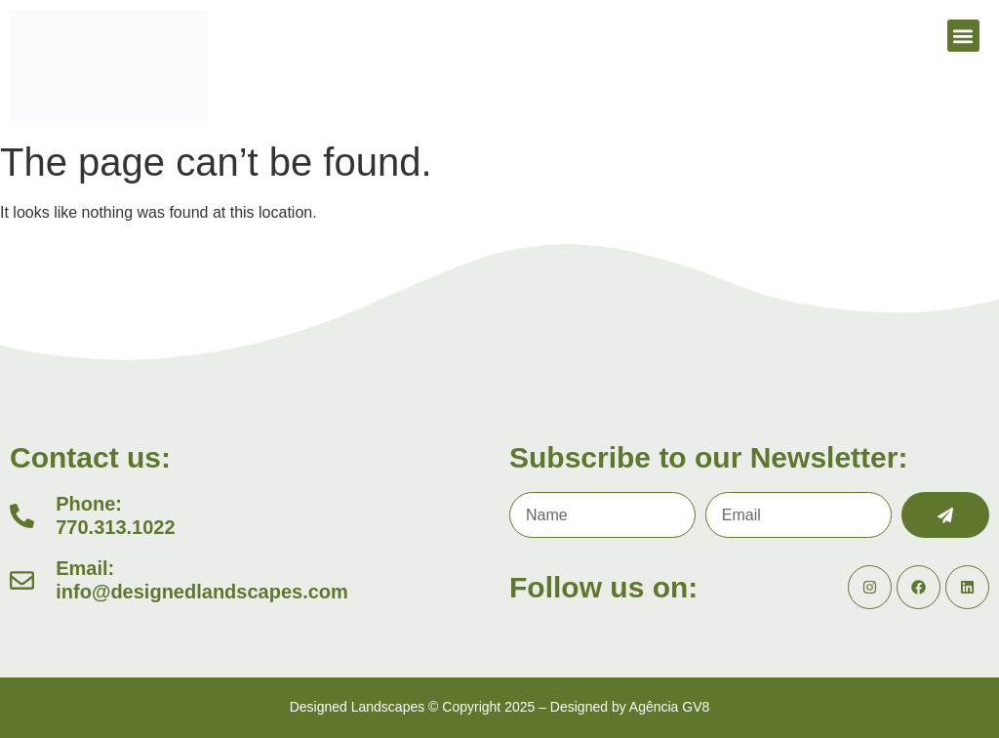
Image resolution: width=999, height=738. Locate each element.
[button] (963, 36)
